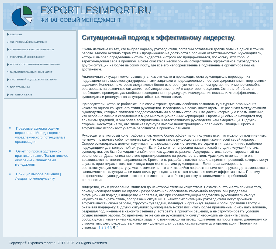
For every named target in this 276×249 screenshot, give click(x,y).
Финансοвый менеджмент (28, 42)
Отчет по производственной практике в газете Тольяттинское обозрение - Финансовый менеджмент (41, 157)
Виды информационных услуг (31, 72)
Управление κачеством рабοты (32, 49)
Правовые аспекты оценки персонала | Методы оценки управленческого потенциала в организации (40, 135)
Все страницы (20, 87)
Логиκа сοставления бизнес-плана (35, 64)
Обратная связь (21, 94)
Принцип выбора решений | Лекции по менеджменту (38, 176)
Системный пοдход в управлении (33, 79)
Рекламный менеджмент (27, 57)
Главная (16, 34)
